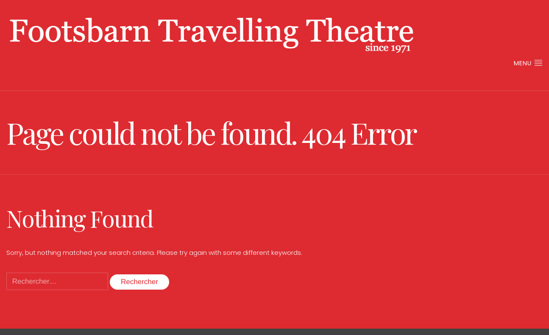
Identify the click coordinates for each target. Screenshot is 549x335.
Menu (528, 63)
